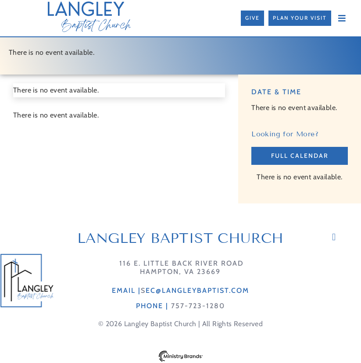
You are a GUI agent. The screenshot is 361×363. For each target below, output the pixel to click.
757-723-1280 (198, 306)
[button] (334, 237)
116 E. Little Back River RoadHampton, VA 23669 (180, 267)
